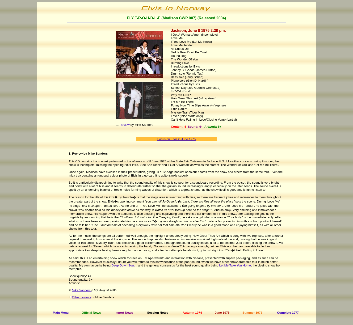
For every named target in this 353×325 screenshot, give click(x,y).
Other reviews (81, 297)
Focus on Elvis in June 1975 (176, 139)
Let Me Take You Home (235, 265)
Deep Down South (123, 265)
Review (125, 125)
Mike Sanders (81, 290)
